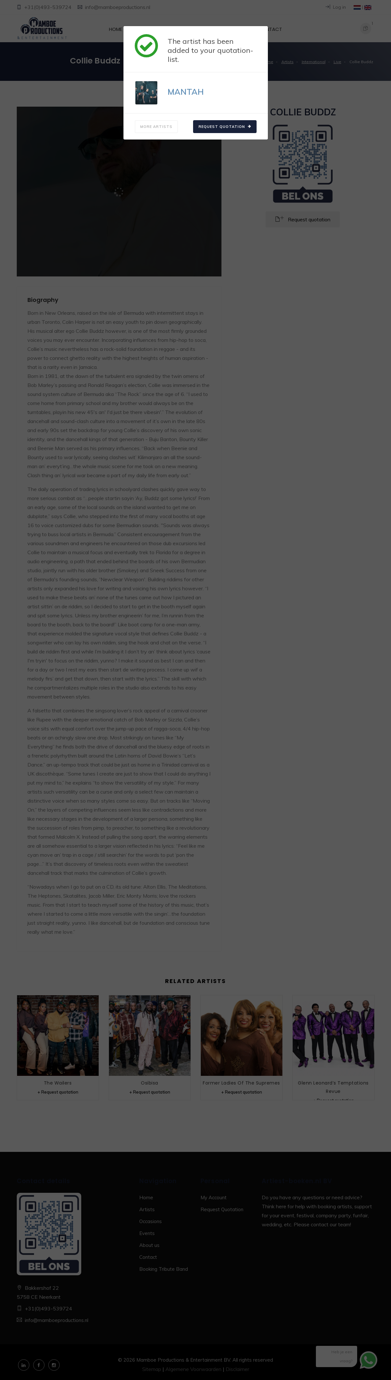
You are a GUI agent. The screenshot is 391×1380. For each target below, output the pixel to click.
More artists (156, 126)
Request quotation (225, 126)
